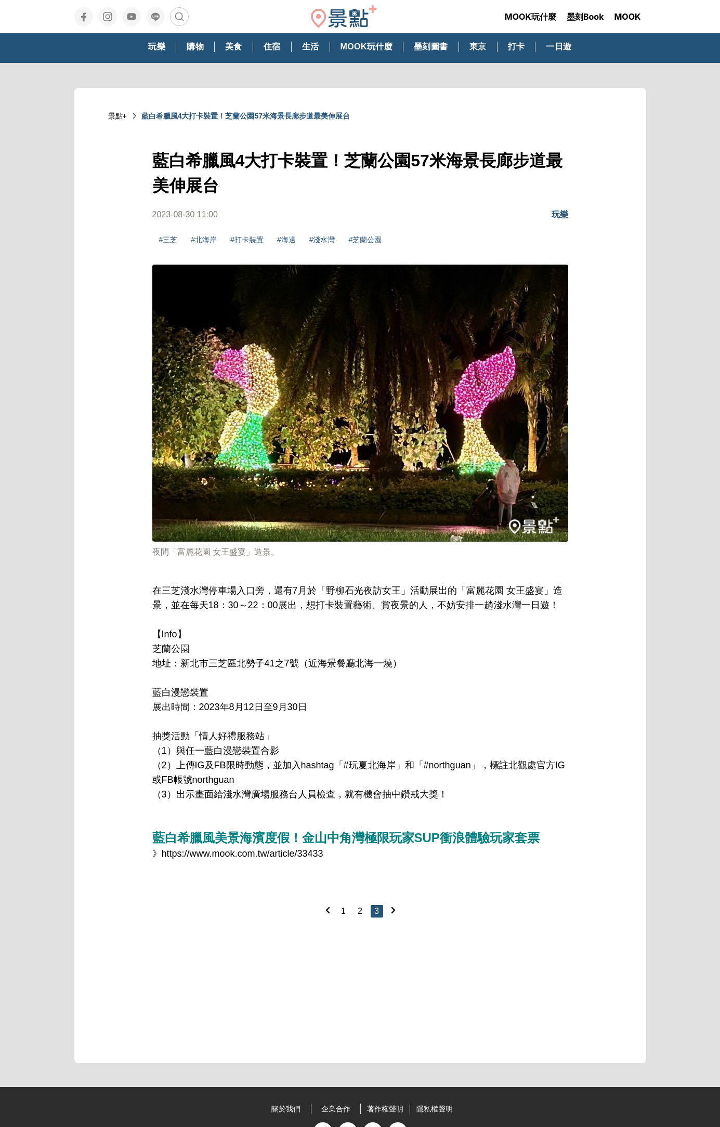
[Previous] (327, 910)
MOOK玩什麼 (530, 16)
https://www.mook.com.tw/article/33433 (242, 853)
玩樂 (560, 214)
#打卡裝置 (247, 239)
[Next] (393, 910)
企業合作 (335, 1109)
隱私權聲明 (434, 1109)
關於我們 (285, 1109)
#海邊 (286, 239)
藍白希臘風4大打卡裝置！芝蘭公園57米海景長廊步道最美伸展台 (245, 116)
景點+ (117, 116)
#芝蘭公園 (365, 239)
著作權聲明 (385, 1109)
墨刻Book (585, 16)
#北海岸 (204, 239)
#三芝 (168, 239)
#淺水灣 (322, 239)
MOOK (627, 16)
